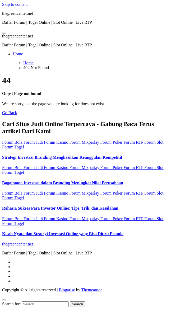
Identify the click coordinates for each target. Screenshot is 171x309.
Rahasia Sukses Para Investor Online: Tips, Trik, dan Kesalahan (60, 208)
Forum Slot (153, 142)
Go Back (9, 112)
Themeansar (91, 290)
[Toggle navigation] (4, 32)
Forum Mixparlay (84, 142)
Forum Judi (34, 142)
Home (18, 54)
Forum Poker (112, 142)
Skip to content (15, 4)
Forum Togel (13, 147)
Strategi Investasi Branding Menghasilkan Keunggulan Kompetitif (62, 157)
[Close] (4, 300)
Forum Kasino (56, 142)
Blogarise (67, 290)
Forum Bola (13, 142)
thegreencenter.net (17, 13)
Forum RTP (134, 142)
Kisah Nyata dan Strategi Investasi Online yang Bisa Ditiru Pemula (62, 233)
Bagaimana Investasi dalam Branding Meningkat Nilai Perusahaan (62, 183)
